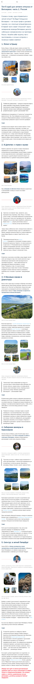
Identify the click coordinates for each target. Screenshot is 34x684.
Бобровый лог (17, 531)
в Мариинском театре (16, 660)
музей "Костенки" (16, 329)
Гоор (10, 221)
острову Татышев (7, 510)
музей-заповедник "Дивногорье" (21, 323)
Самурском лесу (7, 223)
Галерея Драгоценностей (17, 637)
